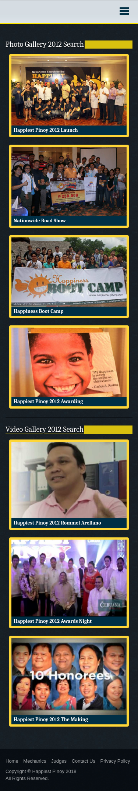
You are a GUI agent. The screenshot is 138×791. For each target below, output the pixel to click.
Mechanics (34, 761)
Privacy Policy (115, 761)
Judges (59, 761)
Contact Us (83, 761)
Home (12, 761)
